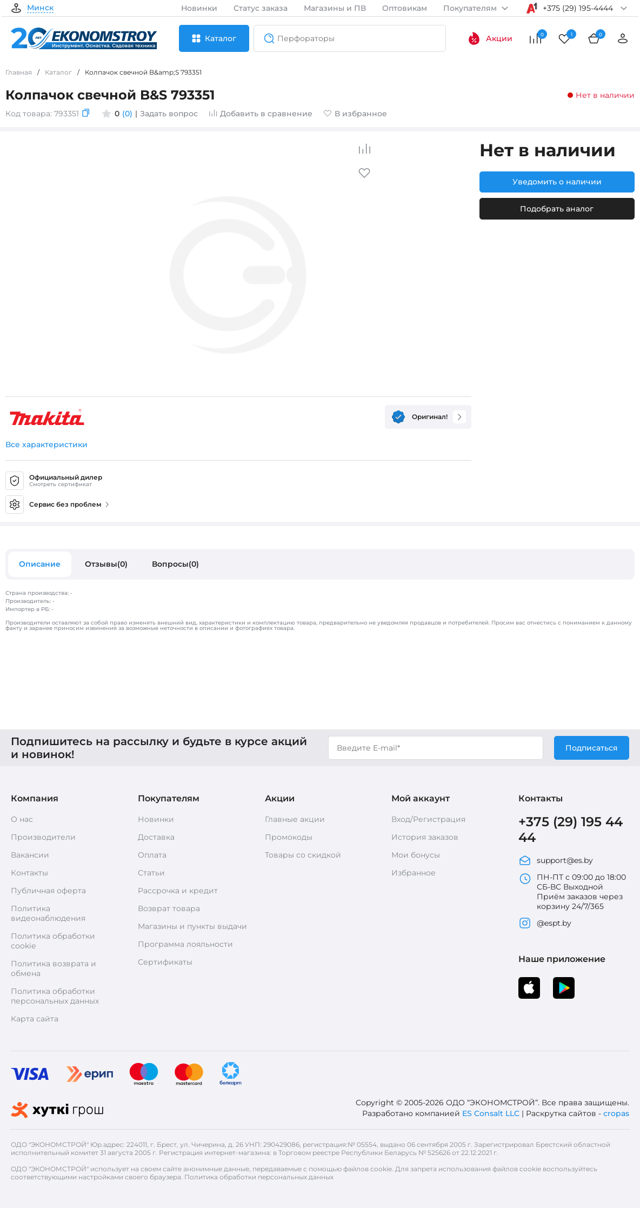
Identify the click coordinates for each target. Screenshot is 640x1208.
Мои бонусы (415, 855)
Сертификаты (165, 962)
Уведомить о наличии (557, 182)
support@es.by (555, 860)
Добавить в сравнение (260, 113)
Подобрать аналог (557, 209)
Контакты (29, 873)
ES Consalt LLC (490, 1113)
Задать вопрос (169, 113)
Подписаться (591, 748)
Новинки (199, 8)
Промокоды (288, 837)
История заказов (424, 837)
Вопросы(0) (175, 564)
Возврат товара (169, 908)
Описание (40, 564)
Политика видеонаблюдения (48, 913)
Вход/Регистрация (428, 819)
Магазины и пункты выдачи (192, 926)
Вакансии (30, 855)
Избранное (413, 873)
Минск (40, 8)
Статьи (151, 873)
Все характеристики (46, 444)
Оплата (152, 855)
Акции (490, 38)
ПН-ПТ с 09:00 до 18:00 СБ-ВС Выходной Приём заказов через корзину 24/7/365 (572, 891)
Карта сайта (34, 1019)
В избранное (355, 113)
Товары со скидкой (303, 855)
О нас (22, 819)
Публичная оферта (48, 890)
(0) (127, 113)
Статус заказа (261, 8)
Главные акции (295, 819)
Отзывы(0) (106, 564)
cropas (616, 1113)
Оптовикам (404, 8)
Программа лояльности (185, 944)
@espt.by (544, 923)
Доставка (156, 837)
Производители (43, 837)
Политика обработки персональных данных (55, 996)
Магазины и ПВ (335, 8)
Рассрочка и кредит (178, 890)
